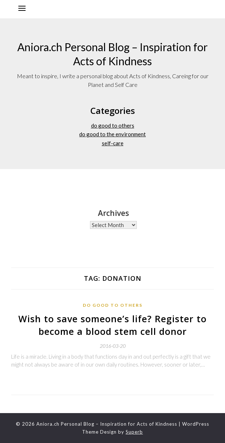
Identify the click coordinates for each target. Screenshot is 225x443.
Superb (134, 432)
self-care (112, 143)
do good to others (112, 125)
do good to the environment (112, 134)
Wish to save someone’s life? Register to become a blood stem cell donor (112, 325)
